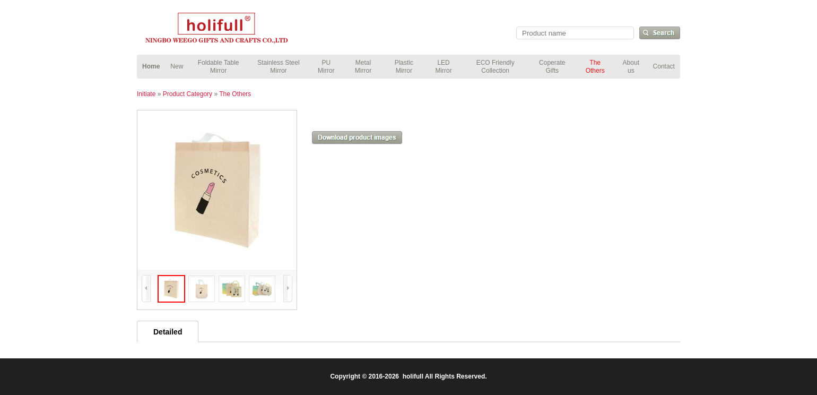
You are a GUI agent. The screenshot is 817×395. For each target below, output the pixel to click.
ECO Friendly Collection (495, 66)
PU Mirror (326, 66)
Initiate (146, 94)
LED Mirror (443, 66)
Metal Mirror (363, 66)
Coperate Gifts (552, 66)
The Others (595, 66)
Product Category (187, 94)
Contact (664, 66)
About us (631, 66)
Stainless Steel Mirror (278, 66)
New (176, 66)
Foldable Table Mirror (218, 66)
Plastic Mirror (404, 66)
